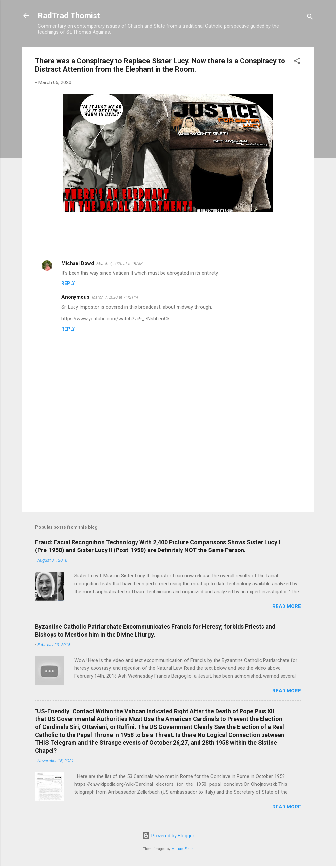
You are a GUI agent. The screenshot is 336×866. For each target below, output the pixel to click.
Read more (286, 606)
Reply (68, 283)
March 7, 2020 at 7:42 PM (115, 297)
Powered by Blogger (168, 836)
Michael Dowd (77, 263)
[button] (297, 62)
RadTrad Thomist (69, 15)
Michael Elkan (182, 849)
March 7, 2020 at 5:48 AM (119, 263)
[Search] (310, 18)
